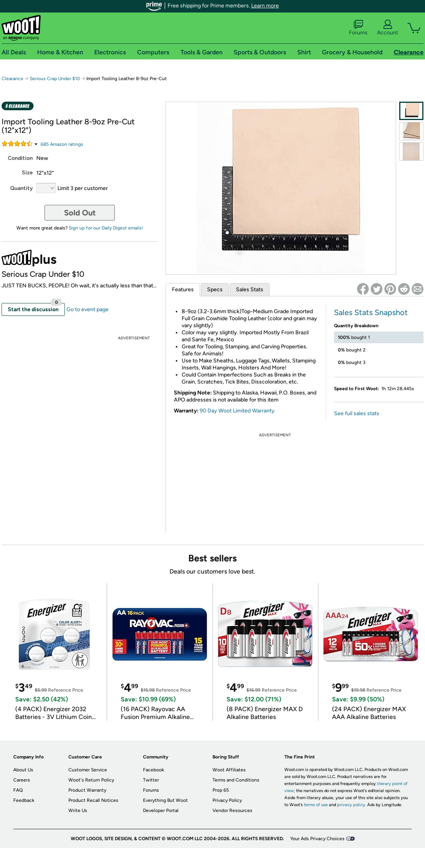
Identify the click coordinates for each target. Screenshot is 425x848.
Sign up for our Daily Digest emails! (106, 228)
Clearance (12, 78)
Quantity (21, 188)
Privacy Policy (227, 800)
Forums (358, 28)
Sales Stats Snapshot (371, 312)
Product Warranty (87, 790)
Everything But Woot (165, 800)
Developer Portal (161, 810)
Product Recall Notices (93, 800)
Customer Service (87, 770)
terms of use (316, 804)
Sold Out (80, 212)
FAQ (18, 790)
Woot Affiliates (229, 770)
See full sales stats (356, 413)
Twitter (151, 780)
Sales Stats (249, 289)
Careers (21, 780)
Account (387, 28)
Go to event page (87, 309)
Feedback (23, 800)
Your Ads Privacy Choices (317, 838)
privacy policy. (351, 804)
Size (27, 172)
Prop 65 (220, 790)
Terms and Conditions (235, 780)
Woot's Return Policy (91, 780)
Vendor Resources (232, 810)
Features (183, 289)
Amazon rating (62, 144)
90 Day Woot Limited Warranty (237, 410)
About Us (23, 770)
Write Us (77, 810)
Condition (20, 158)
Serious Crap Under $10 (55, 78)
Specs (215, 289)
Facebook (153, 770)
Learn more (265, 5)
